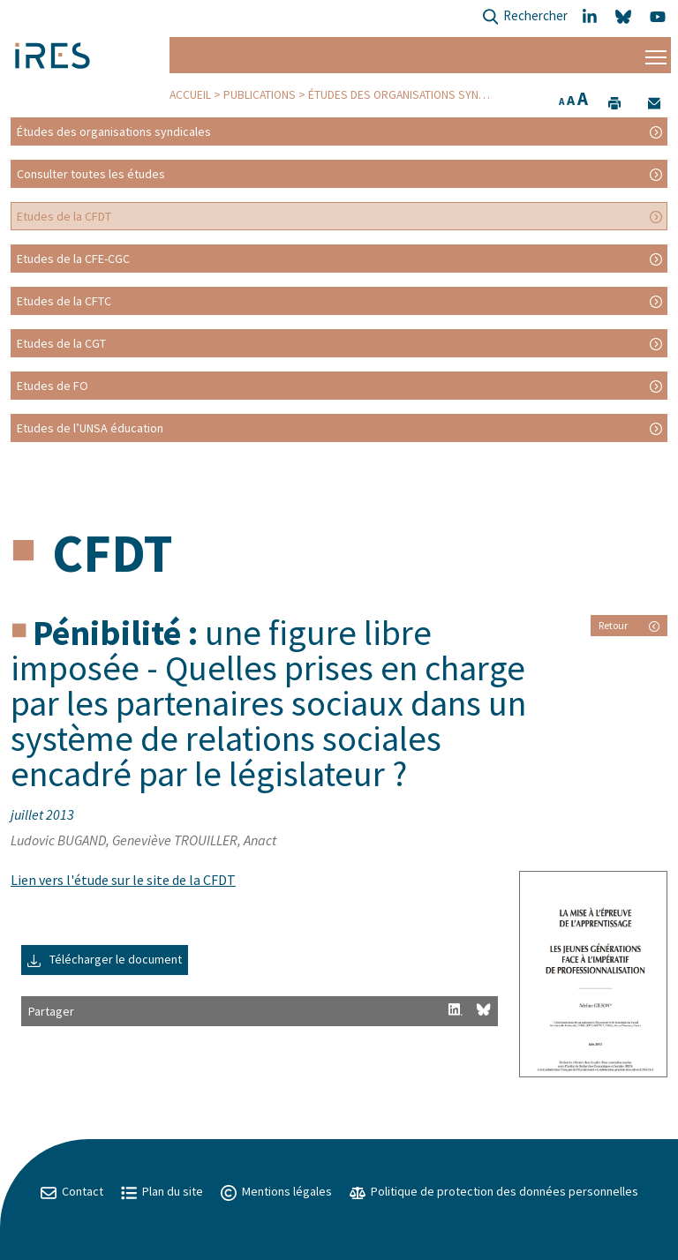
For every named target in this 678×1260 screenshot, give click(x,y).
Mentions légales (276, 1191)
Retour (629, 625)
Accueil (190, 94)
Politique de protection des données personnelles (494, 1191)
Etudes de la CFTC (64, 301)
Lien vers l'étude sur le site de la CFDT (123, 880)
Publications (259, 94)
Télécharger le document (104, 959)
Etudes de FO (52, 386)
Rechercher (525, 17)
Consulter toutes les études (91, 174)
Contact (72, 1191)
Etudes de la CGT (61, 343)
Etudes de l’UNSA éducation (90, 428)
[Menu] (656, 55)
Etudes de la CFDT (64, 216)
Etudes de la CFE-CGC (73, 258)
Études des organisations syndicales (414, 94)
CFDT (112, 553)
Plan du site (162, 1191)
